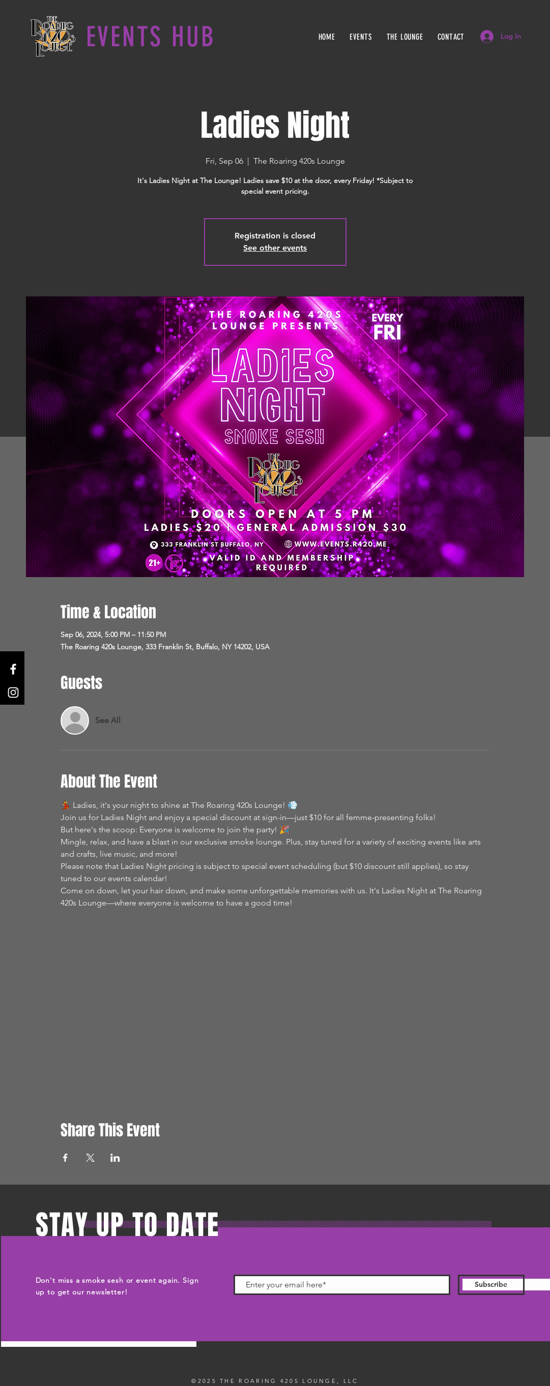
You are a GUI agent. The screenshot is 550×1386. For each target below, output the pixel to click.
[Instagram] (13, 692)
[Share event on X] (90, 1158)
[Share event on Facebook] (65, 1158)
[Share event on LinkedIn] (115, 1158)
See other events (275, 248)
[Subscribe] (491, 1285)
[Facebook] (13, 669)
